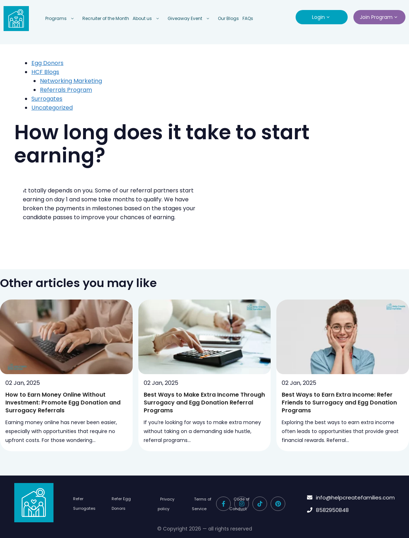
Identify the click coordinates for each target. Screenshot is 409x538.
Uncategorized (52, 108)
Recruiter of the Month (105, 18)
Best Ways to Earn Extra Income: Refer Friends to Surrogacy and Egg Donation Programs (339, 402)
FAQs (247, 18)
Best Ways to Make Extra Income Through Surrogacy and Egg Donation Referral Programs (204, 402)
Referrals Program (66, 90)
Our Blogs (228, 18)
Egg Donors (47, 63)
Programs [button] (62, 18)
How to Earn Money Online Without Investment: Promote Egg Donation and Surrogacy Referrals (63, 402)
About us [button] (148, 18)
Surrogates (46, 99)
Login (321, 17)
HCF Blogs (45, 72)
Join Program (379, 17)
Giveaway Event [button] (191, 18)
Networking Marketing (71, 81)
